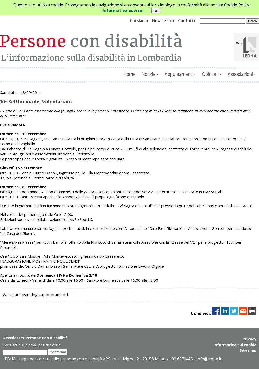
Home (129, 74)
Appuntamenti (180, 74)
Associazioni (242, 74)
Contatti (186, 20)
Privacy (249, 338)
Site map (248, 350)
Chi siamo (139, 20)
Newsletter (163, 20)
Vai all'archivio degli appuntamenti (35, 295)
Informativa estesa (122, 10)
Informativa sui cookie (234, 344)
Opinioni (212, 74)
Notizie (150, 74)
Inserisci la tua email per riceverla (31, 344)
